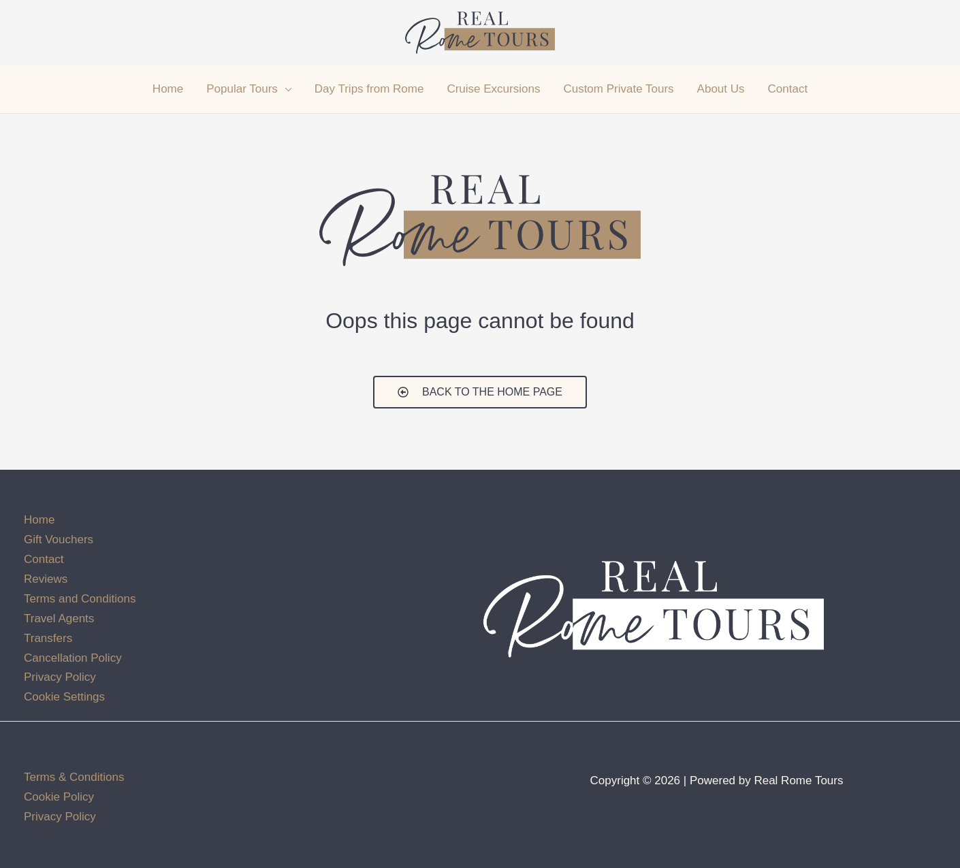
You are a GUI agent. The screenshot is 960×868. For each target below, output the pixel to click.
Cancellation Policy (73, 658)
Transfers (48, 638)
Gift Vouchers (58, 539)
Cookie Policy (59, 796)
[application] (284, 89)
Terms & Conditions (74, 777)
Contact (44, 559)
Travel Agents (59, 618)
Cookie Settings (64, 696)
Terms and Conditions (79, 598)
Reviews (45, 579)
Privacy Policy (60, 677)
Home (39, 519)
